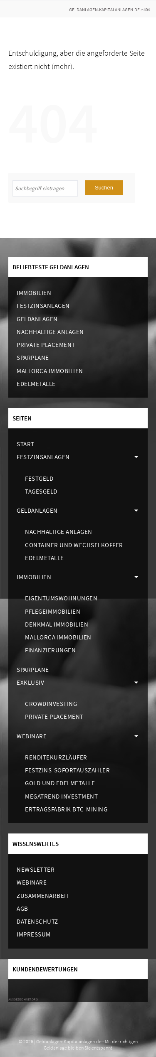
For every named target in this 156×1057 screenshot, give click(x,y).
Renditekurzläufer (56, 757)
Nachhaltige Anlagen (50, 332)
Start (26, 444)
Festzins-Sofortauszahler (67, 770)
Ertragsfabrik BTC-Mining (66, 809)
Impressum (34, 934)
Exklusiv (30, 682)
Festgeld (39, 478)
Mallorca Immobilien (50, 371)
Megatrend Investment (61, 796)
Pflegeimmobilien (52, 611)
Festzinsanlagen (43, 306)
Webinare (32, 736)
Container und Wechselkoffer (74, 545)
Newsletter (35, 869)
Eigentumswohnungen (61, 598)
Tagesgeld (41, 491)
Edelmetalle (36, 384)
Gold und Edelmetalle (60, 783)
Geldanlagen (37, 319)
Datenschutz (37, 921)
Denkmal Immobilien (56, 624)
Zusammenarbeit (43, 896)
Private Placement (46, 345)
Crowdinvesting (51, 704)
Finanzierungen (50, 650)
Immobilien (34, 293)
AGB (22, 908)
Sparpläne (33, 357)
